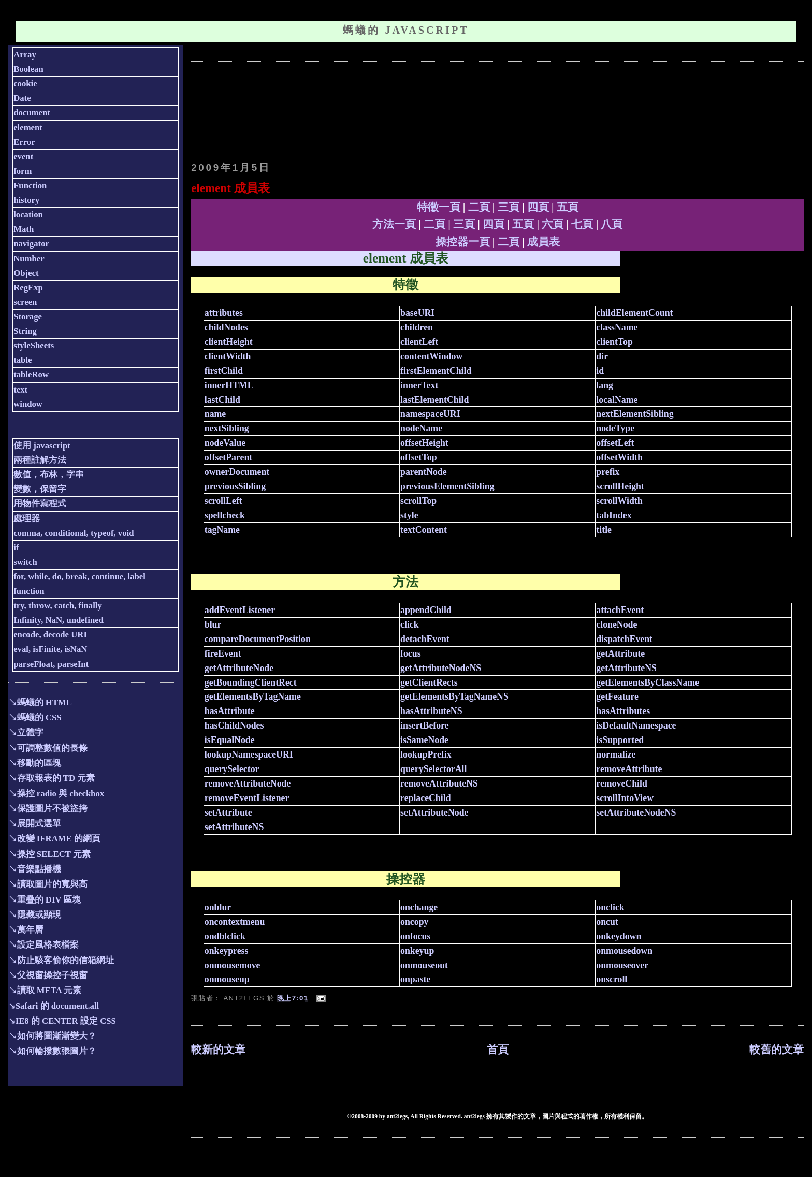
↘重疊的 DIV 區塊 (44, 900)
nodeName (421, 428)
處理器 (26, 519)
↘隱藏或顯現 (34, 915)
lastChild (222, 400)
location (28, 215)
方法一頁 (394, 224)
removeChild (621, 783)
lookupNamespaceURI (249, 754)
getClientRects (429, 682)
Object (25, 273)
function (29, 591)
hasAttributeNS (431, 711)
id (600, 371)
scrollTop (418, 501)
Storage (27, 317)
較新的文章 (218, 1049)
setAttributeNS (234, 827)
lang (604, 385)
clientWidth (228, 356)
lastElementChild (434, 400)
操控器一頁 (463, 242)
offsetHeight (424, 443)
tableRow (31, 375)
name (215, 414)
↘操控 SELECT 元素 (49, 854)
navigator (31, 244)
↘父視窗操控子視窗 (48, 975)
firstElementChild (435, 371)
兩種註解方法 (39, 460)
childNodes (226, 327)
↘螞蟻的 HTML (40, 702)
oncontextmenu (235, 922)
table (22, 360)
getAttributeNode (239, 668)
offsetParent (229, 457)
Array (24, 55)
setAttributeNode (434, 812)
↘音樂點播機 (34, 869)
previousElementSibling (447, 486)
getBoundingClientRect (251, 682)
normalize (615, 754)
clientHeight (229, 342)
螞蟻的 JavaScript (406, 30)
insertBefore (424, 725)
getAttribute (620, 653)
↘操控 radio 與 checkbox (56, 793)
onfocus (415, 936)
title (604, 530)
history (26, 200)
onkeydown (618, 936)
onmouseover (622, 965)
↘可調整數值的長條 (48, 748)
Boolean (28, 69)
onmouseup (227, 979)
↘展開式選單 (34, 824)
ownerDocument (237, 472)
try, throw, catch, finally (57, 606)
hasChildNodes (234, 725)
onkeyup (417, 951)
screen (25, 302)
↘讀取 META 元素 (44, 990)
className (616, 327)
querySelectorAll (433, 769)
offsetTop (418, 457)
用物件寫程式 (39, 503)
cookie (25, 84)
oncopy (414, 922)
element (27, 128)
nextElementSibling (634, 414)
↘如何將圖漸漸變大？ (52, 1036)
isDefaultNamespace (636, 725)
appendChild (426, 610)
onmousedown (624, 951)
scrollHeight (620, 486)
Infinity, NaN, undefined (58, 620)
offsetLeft (615, 443)
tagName (222, 530)
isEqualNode (230, 740)
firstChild (224, 371)
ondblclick (225, 936)
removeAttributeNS (439, 783)
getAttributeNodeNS (440, 668)
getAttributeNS (626, 668)
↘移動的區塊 (34, 763)
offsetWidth (619, 457)
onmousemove (232, 965)
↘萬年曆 (26, 930)
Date (22, 98)
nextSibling (227, 428)
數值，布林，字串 (48, 474)
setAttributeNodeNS (636, 812)
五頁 (567, 207)
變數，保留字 (39, 489)
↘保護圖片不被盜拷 (48, 808)
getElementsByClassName (647, 682)
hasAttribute (230, 711)
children (416, 327)
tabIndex (613, 515)
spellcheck (225, 515)
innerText (419, 385)
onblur (218, 907)
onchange (419, 907)
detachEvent (425, 639)
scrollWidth (619, 501)
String (25, 331)
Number (29, 259)
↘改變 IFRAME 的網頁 (54, 839)
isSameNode (424, 740)
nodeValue (225, 443)
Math (23, 229)
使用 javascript (41, 446)
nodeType (615, 428)
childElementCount (634, 313)
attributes (224, 313)
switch (25, 562)
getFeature (617, 696)
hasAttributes (623, 711)
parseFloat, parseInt (51, 664)
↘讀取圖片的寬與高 (48, 884)
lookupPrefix (425, 754)
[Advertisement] (379, 101)
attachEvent (620, 610)
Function (30, 186)
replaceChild (425, 798)
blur (213, 624)
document (31, 113)
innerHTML (229, 385)
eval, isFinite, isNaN (50, 649)
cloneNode (616, 624)
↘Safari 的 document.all (53, 1006)
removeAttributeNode (248, 783)
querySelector (232, 769)
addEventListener (240, 610)
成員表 (543, 242)
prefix (607, 472)
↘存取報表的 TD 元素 (51, 778)
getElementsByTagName (253, 696)
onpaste (415, 979)
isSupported (620, 740)
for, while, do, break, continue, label (79, 577)
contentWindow (431, 356)
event (23, 157)
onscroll (611, 979)
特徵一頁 (438, 207)
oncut (607, 922)
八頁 (611, 224)
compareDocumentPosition (258, 639)
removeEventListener (247, 798)
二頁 (479, 207)
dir (602, 356)
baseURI (417, 313)
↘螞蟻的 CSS (35, 717)
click (409, 624)
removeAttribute (629, 769)
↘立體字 (26, 732)
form (22, 171)
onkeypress (227, 951)
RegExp (28, 288)
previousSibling (235, 486)
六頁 (552, 224)
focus (410, 653)
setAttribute (228, 812)
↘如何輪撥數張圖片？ (52, 1051)
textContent (423, 530)
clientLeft (419, 342)
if (16, 548)
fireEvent (223, 653)
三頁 (508, 207)
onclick (610, 907)
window (27, 404)
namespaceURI (430, 414)
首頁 (498, 1049)
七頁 (582, 224)
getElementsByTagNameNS (454, 696)
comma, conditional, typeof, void (73, 533)
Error (24, 142)
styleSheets (33, 346)
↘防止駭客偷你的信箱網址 (61, 960)
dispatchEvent (624, 639)
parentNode (423, 472)
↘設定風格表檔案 (43, 945)
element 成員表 (230, 188)
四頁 (538, 207)
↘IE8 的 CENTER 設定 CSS (62, 1021)
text (20, 390)
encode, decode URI (50, 635)
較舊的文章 (776, 1049)
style (409, 515)
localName (616, 400)
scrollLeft (223, 501)
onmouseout (424, 965)
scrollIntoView (625, 798)
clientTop (614, 342)
